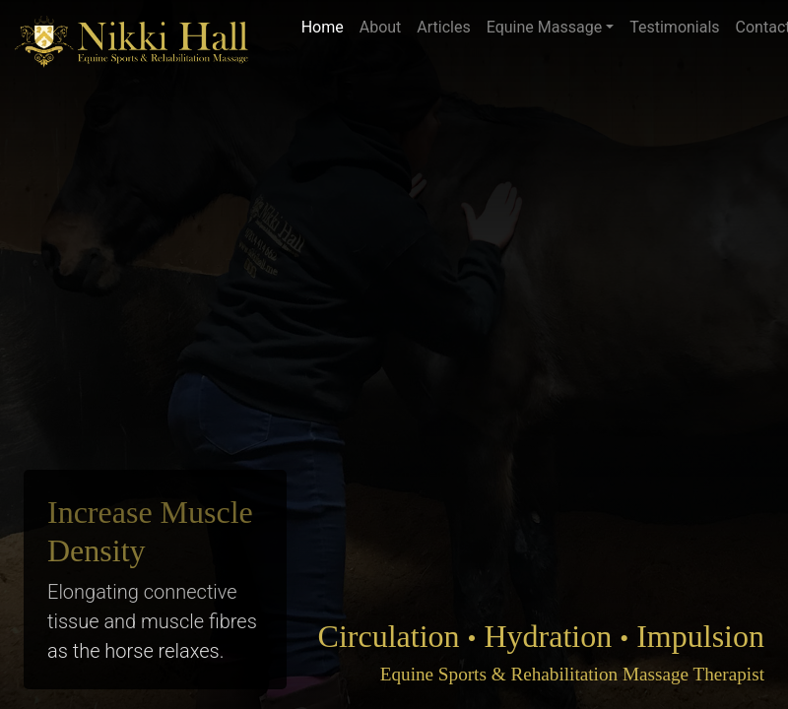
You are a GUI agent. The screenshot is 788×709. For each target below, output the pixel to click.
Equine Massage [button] (544, 27)
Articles (443, 27)
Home (322, 27)
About (381, 27)
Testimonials (674, 27)
